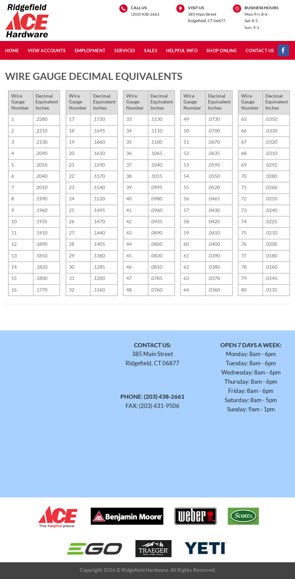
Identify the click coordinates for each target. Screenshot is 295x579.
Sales (150, 50)
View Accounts (47, 50)
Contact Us (260, 50)
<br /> (54, 409)
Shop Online (221, 50)
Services (124, 50)
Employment (90, 50)
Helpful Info (181, 50)
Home (12, 50)
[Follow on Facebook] (284, 50)
